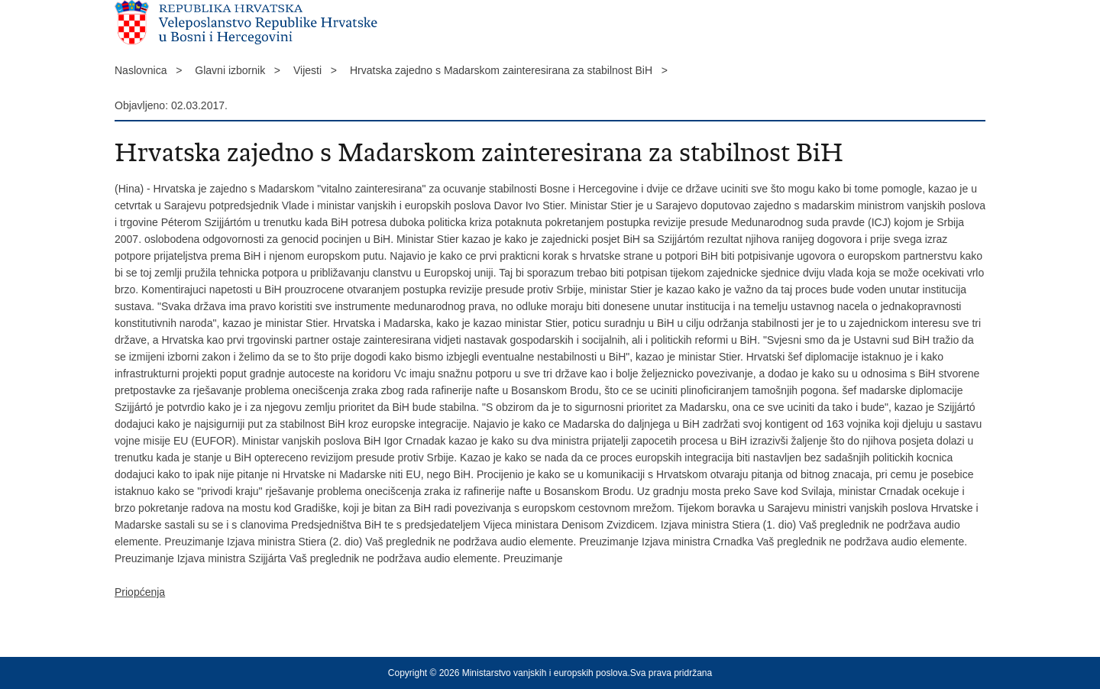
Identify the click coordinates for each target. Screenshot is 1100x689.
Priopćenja (140, 592)
